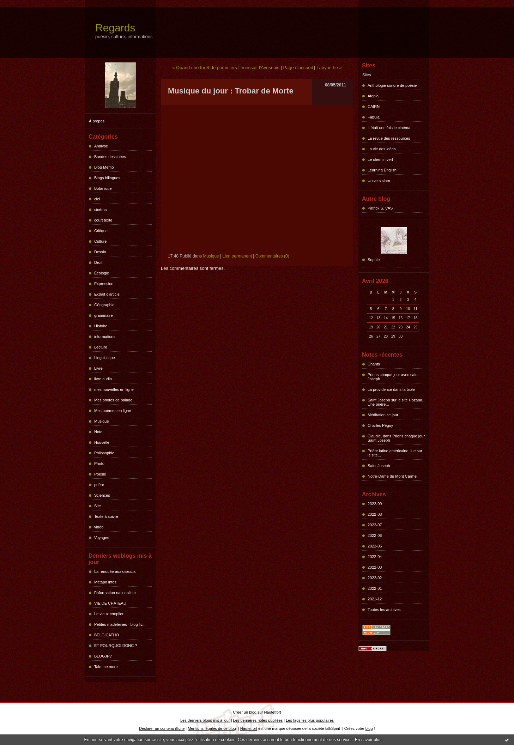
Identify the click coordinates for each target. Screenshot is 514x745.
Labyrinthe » (329, 67)
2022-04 (375, 557)
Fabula (374, 117)
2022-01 (375, 588)
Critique (101, 231)
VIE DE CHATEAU (110, 603)
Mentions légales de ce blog (212, 728)
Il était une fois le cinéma (389, 128)
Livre (98, 368)
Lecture (100, 347)
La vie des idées (382, 149)
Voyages (101, 537)
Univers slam (379, 180)
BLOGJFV (103, 656)
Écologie (101, 273)
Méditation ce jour (383, 415)
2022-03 (375, 567)
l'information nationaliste (115, 592)
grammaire (103, 315)
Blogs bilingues (107, 178)
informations (104, 336)
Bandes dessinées (110, 157)
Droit (98, 262)
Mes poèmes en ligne (112, 410)
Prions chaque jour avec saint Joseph (393, 376)
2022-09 (375, 504)
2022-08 (375, 514)
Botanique (103, 188)
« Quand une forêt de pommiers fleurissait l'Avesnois (225, 67)
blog (369, 728)
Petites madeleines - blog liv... (119, 624)
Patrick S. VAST (381, 208)
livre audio (103, 379)
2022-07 (375, 525)
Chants (374, 364)
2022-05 (375, 546)
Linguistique (104, 358)
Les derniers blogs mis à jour (205, 720)
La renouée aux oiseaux (114, 571)
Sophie (374, 260)
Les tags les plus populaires (310, 720)
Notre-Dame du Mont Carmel (392, 476)
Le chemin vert (380, 159)
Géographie (104, 305)
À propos (96, 121)
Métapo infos (105, 582)
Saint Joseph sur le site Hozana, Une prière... (395, 402)
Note (98, 432)
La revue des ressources (389, 138)
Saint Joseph (379, 466)
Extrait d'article (107, 294)
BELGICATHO (106, 635)
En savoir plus (368, 739)
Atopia (373, 96)
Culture (100, 241)
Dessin (100, 252)
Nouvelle (101, 442)
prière (99, 485)
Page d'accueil (298, 67)
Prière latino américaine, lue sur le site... (395, 453)
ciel (97, 199)
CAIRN (374, 106)
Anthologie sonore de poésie (392, 85)
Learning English (382, 170)
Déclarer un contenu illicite (162, 728)
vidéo (98, 527)
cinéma (100, 209)
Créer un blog (244, 712)
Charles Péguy (380, 425)
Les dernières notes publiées (258, 720)
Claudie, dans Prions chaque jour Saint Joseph (396, 438)
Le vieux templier (108, 614)
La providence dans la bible (391, 389)
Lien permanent (237, 256)
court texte (103, 220)
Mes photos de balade (113, 400)
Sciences (102, 495)
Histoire (100, 326)
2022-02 (375, 578)
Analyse (101, 146)
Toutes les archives (384, 609)
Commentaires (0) (272, 256)
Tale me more (106, 667)
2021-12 (375, 599)
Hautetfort (272, 712)
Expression (103, 283)
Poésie (100, 474)
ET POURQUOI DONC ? (115, 645)
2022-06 (375, 535)
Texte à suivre (106, 516)
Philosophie (104, 453)
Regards (115, 28)
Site (97, 506)
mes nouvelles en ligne (114, 389)
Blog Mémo (104, 167)
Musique (101, 421)
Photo (99, 463)
